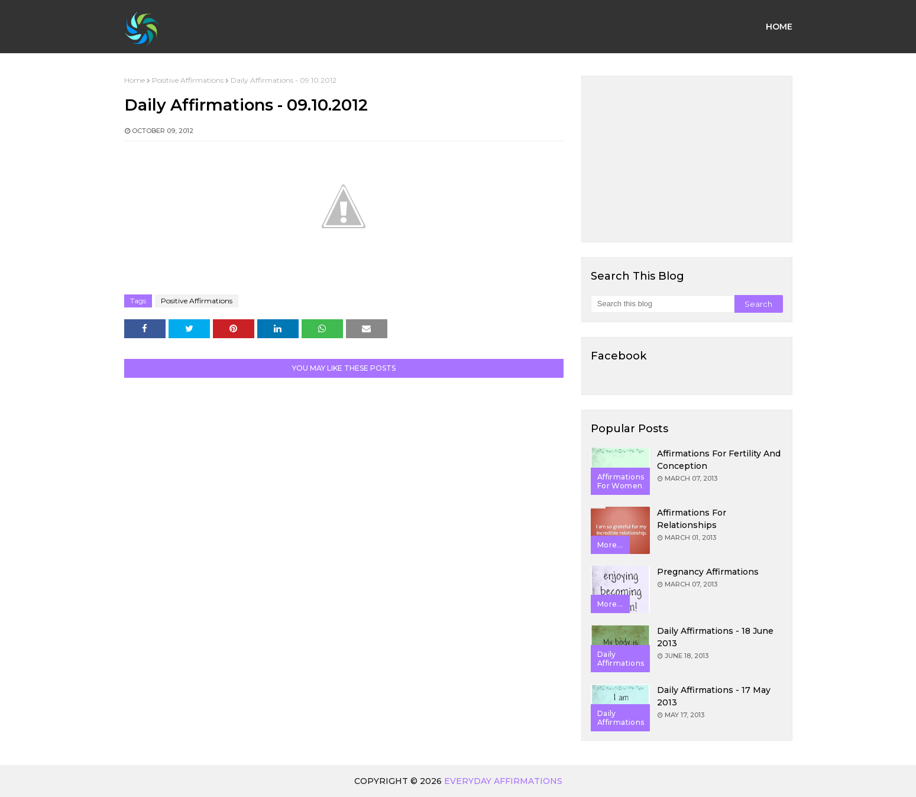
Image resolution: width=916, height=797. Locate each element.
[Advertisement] (687, 159)
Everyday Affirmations (503, 781)
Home (134, 80)
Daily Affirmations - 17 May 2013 (714, 696)
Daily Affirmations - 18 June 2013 (715, 637)
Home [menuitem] (779, 26)
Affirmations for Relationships (691, 518)
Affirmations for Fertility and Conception (719, 459)
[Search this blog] (662, 304)
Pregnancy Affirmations (708, 571)
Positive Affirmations (188, 80)
